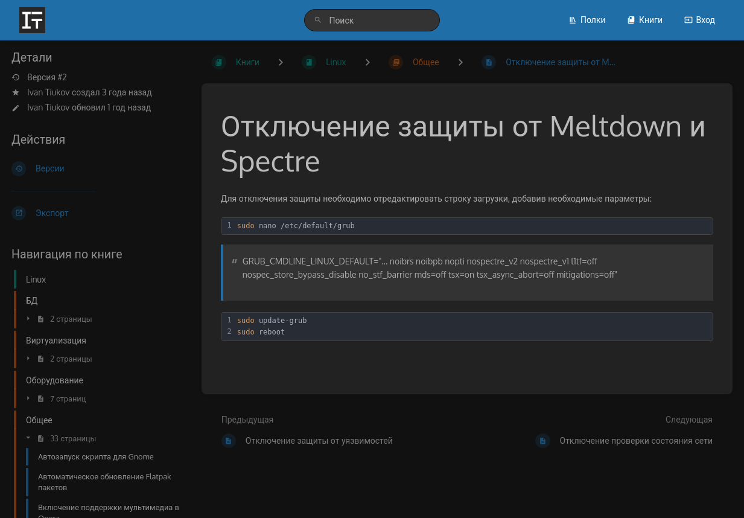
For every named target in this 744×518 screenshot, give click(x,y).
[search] (371, 20)
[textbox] (473, 226)
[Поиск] (318, 20)
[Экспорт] (97, 213)
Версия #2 (39, 77)
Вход (699, 19)
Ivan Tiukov (48, 92)
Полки (587, 19)
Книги (645, 19)
